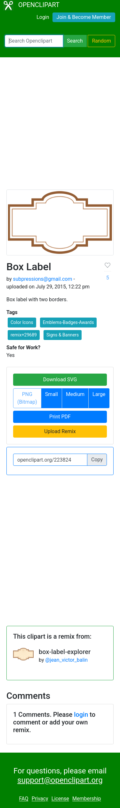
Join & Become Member (84, 17)
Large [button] (98, 394)
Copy (97, 460)
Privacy (40, 799)
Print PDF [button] (60, 417)
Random (101, 41)
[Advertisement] (60, 126)
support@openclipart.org (59, 780)
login (81, 714)
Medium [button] (75, 394)
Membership (86, 799)
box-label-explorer (65, 652)
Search (75, 41)
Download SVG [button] (60, 379)
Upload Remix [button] (60, 431)
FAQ (23, 799)
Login (42, 17)
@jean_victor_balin (66, 660)
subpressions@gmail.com (42, 279)
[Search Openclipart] (34, 41)
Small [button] (51, 394)
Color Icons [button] (22, 322)
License (60, 799)
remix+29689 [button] (24, 334)
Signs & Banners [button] (62, 334)
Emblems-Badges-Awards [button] (68, 322)
